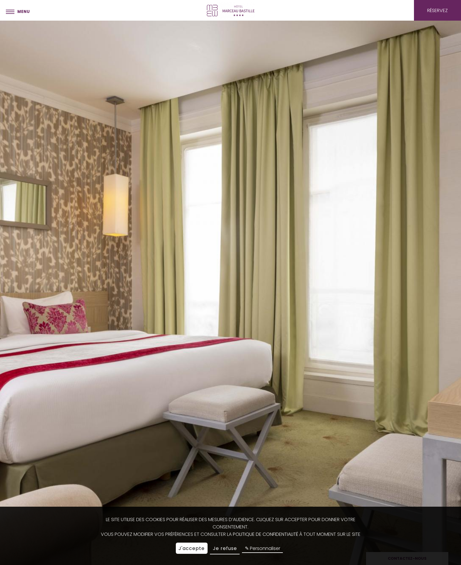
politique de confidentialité (265, 534)
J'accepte (191, 548)
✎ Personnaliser (262, 548)
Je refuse (225, 548)
